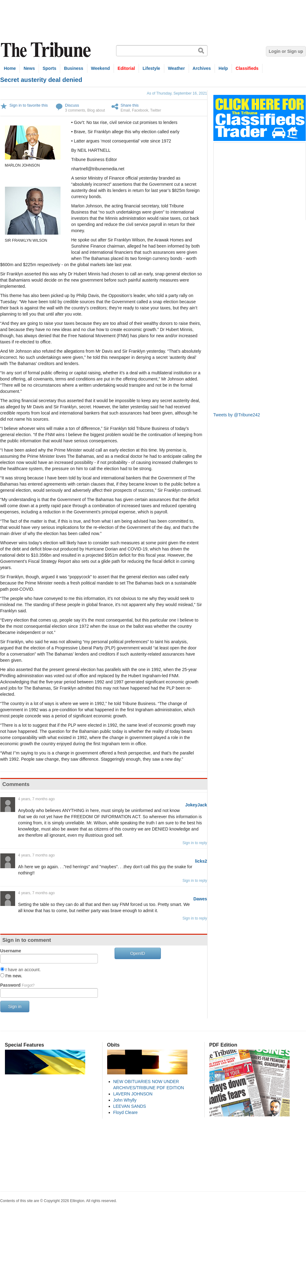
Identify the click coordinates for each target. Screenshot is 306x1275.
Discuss (72, 105)
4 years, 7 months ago (36, 799)
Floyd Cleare (125, 1112)
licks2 (201, 861)
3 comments (75, 110)
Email (125, 110)
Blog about (96, 110)
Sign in (15, 1006)
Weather (176, 68)
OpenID (137, 953)
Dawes (200, 898)
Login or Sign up (286, 51)
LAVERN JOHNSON (133, 1093)
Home (10, 68)
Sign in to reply (194, 843)
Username (10, 950)
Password (17, 985)
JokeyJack (196, 804)
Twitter (155, 110)
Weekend (100, 68)
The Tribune (46, 50)
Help (223, 68)
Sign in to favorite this (29, 105)
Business (73, 68)
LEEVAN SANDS (129, 1106)
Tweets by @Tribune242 (236, 414)
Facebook (140, 110)
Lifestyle (151, 68)
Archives (202, 68)
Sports (49, 68)
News (29, 68)
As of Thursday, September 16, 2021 (177, 93)
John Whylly (124, 1100)
